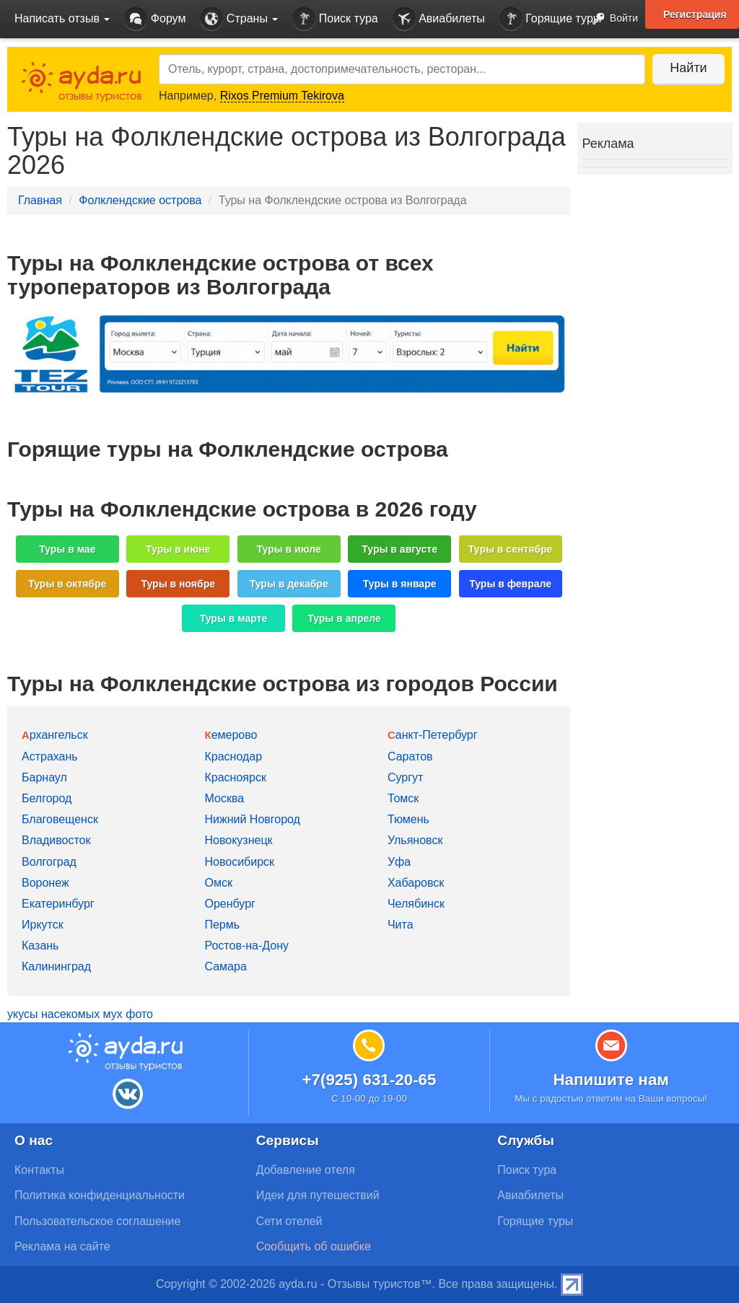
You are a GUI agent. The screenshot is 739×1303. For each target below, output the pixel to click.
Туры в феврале (510, 583)
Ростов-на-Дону (246, 945)
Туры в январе (400, 583)
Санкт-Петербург (433, 735)
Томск (403, 798)
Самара (225, 966)
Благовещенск (60, 819)
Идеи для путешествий (318, 1195)
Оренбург (229, 904)
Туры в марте (233, 618)
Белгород (46, 798)
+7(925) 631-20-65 (369, 1080)
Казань (40, 945)
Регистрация (695, 14)
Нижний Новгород (251, 819)
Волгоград (49, 862)
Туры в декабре (289, 583)
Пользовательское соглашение (97, 1221)
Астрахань (50, 756)
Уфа (399, 862)
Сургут (405, 777)
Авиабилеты (439, 19)
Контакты (39, 1170)
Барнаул (44, 777)
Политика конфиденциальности (99, 1195)
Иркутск (43, 924)
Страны (239, 19)
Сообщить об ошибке (313, 1246)
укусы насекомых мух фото (80, 1014)
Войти (611, 19)
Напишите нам (611, 1080)
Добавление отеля (305, 1170)
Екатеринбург (58, 904)
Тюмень (408, 819)
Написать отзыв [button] (62, 18)
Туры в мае (67, 549)
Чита (401, 924)
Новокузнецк (238, 840)
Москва (224, 798)
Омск (218, 883)
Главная (40, 200)
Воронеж (45, 883)
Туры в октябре (67, 583)
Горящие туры (550, 19)
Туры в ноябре (178, 583)
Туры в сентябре (510, 549)
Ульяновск (415, 840)
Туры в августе (399, 549)
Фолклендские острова (140, 200)
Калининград (56, 966)
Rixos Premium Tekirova (282, 95)
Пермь (222, 924)
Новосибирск (239, 862)
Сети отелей (289, 1221)
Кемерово (230, 735)
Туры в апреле (344, 618)
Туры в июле (289, 549)
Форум (154, 19)
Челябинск (416, 904)
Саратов (410, 756)
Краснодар (233, 756)
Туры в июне (178, 549)
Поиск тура (334, 19)
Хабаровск (416, 883)
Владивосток (56, 840)
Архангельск (55, 735)
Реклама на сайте (62, 1246)
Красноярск (235, 777)
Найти (688, 68)
